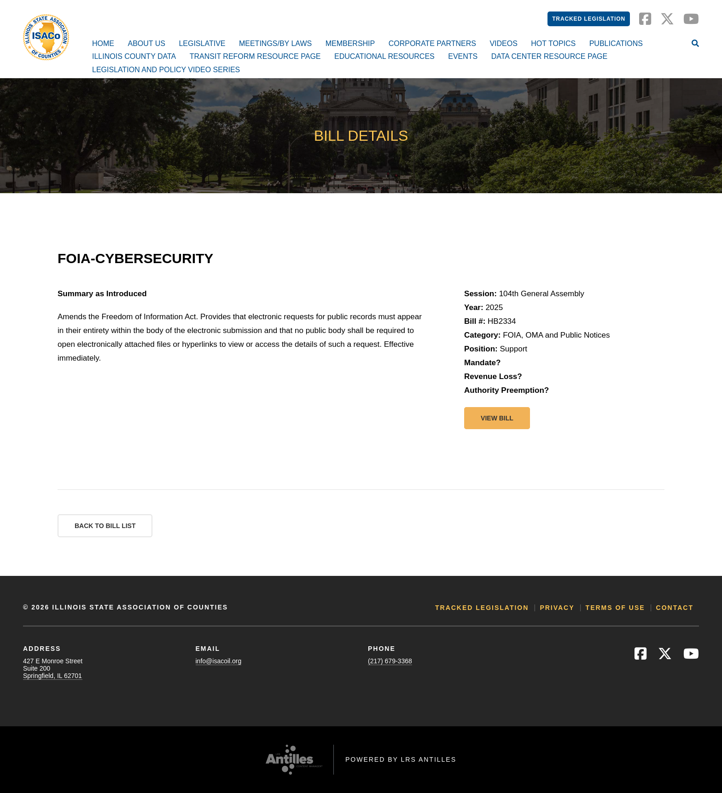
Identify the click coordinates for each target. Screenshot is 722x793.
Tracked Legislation (588, 19)
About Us (146, 43)
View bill (497, 418)
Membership (350, 43)
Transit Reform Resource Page (255, 56)
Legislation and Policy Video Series (166, 70)
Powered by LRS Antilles (400, 759)
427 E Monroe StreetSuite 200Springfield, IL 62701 (52, 668)
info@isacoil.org (219, 661)
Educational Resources (384, 56)
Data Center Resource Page (549, 56)
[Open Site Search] (695, 44)
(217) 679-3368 (390, 661)
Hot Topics (553, 43)
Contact (674, 607)
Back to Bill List (105, 525)
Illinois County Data (134, 56)
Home (103, 43)
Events (462, 56)
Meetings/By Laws (275, 43)
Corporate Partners (432, 43)
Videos (503, 43)
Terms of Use (615, 607)
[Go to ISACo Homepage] (46, 37)
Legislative (202, 43)
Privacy (557, 607)
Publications (616, 43)
